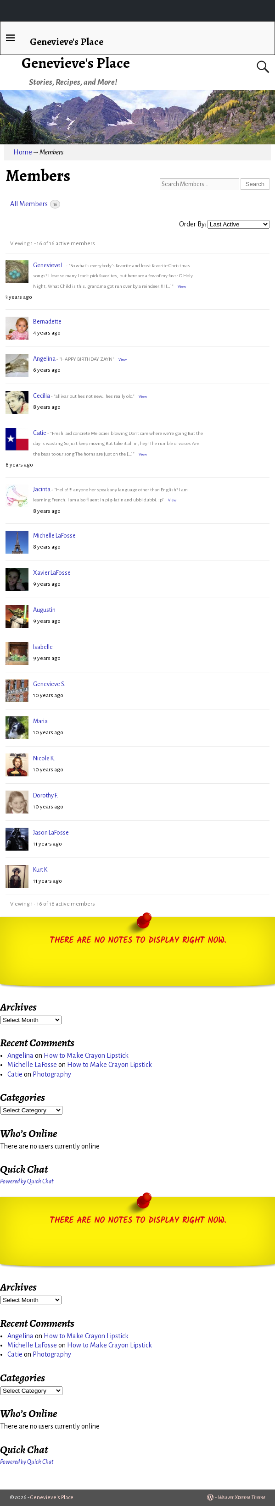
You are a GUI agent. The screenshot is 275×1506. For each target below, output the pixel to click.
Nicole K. (44, 758)
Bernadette (47, 321)
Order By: (192, 224)
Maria (40, 721)
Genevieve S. (49, 684)
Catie (39, 432)
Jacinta (42, 489)
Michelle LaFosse (54, 535)
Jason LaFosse (51, 832)
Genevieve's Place (76, 63)
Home (22, 152)
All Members (35, 204)
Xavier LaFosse (52, 572)
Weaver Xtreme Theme (241, 1498)
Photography (52, 1074)
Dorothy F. (45, 795)
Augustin (44, 609)
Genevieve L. (49, 265)
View (182, 287)
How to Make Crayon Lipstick (86, 1055)
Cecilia (41, 395)
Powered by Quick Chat (27, 1181)
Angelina (44, 358)
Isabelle (43, 646)
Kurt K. (41, 869)
